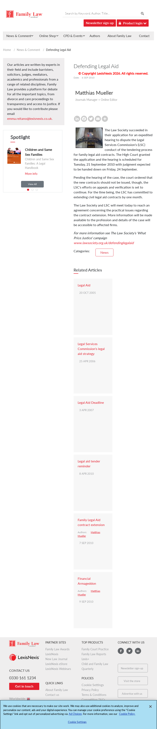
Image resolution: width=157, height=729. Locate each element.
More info (31, 173)
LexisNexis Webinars (58, 669)
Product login (133, 22)
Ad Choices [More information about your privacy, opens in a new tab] (75, 715)
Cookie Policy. (127, 715)
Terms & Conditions (94, 694)
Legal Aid (84, 285)
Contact (144, 36)
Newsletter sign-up (100, 23)
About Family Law (119, 36)
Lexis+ (85, 659)
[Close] (150, 708)
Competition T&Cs (93, 699)
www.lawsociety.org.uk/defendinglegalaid (104, 243)
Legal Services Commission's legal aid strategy (91, 349)
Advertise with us (132, 693)
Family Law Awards (57, 649)
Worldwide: (20, 698)
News (104, 252)
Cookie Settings (93, 685)
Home (7, 50)
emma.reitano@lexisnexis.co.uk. (30, 118)
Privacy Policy (90, 690)
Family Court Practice (95, 649)
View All (32, 184)
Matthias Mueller (94, 93)
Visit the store (132, 681)
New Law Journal (56, 659)
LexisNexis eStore (56, 664)
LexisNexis (51, 654)
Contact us (52, 694)
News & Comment (28, 50)
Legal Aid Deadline (91, 402)
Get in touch (24, 686)
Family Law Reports (94, 654)
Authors (95, 36)
